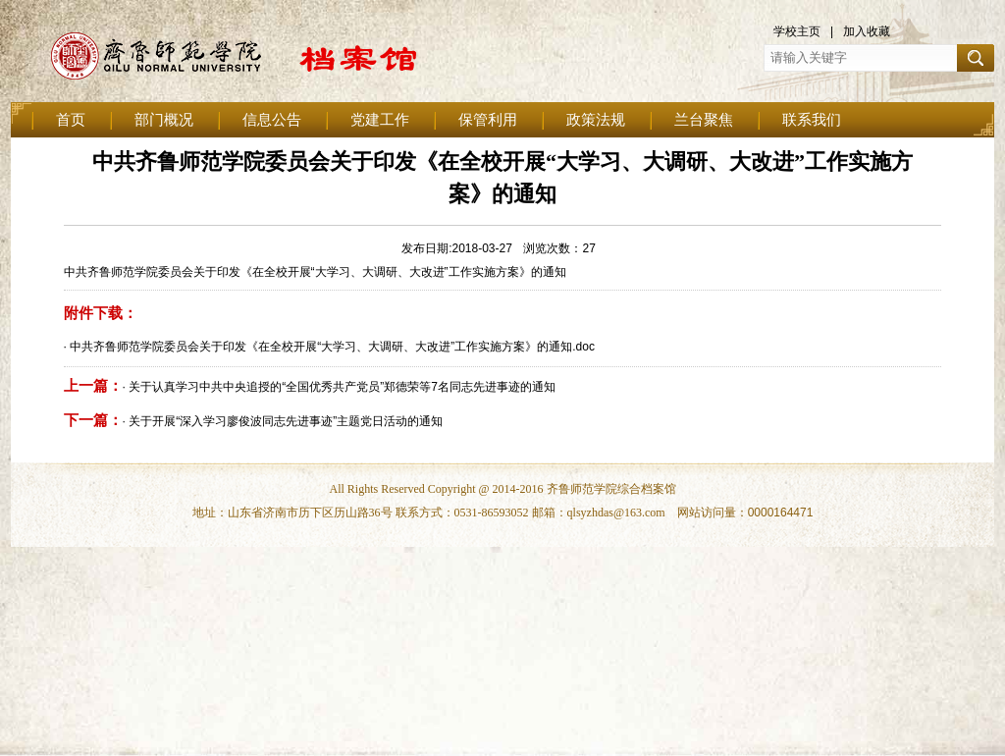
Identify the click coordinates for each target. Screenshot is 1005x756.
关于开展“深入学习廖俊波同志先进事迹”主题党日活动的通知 (286, 421)
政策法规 (595, 120)
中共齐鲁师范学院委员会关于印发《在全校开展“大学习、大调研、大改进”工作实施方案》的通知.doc (332, 346)
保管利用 (487, 120)
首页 (70, 120)
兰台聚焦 (703, 120)
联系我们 (811, 120)
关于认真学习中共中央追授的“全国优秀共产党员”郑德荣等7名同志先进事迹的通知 (342, 387)
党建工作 (379, 120)
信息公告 (271, 120)
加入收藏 (866, 31)
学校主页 (796, 31)
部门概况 (163, 120)
